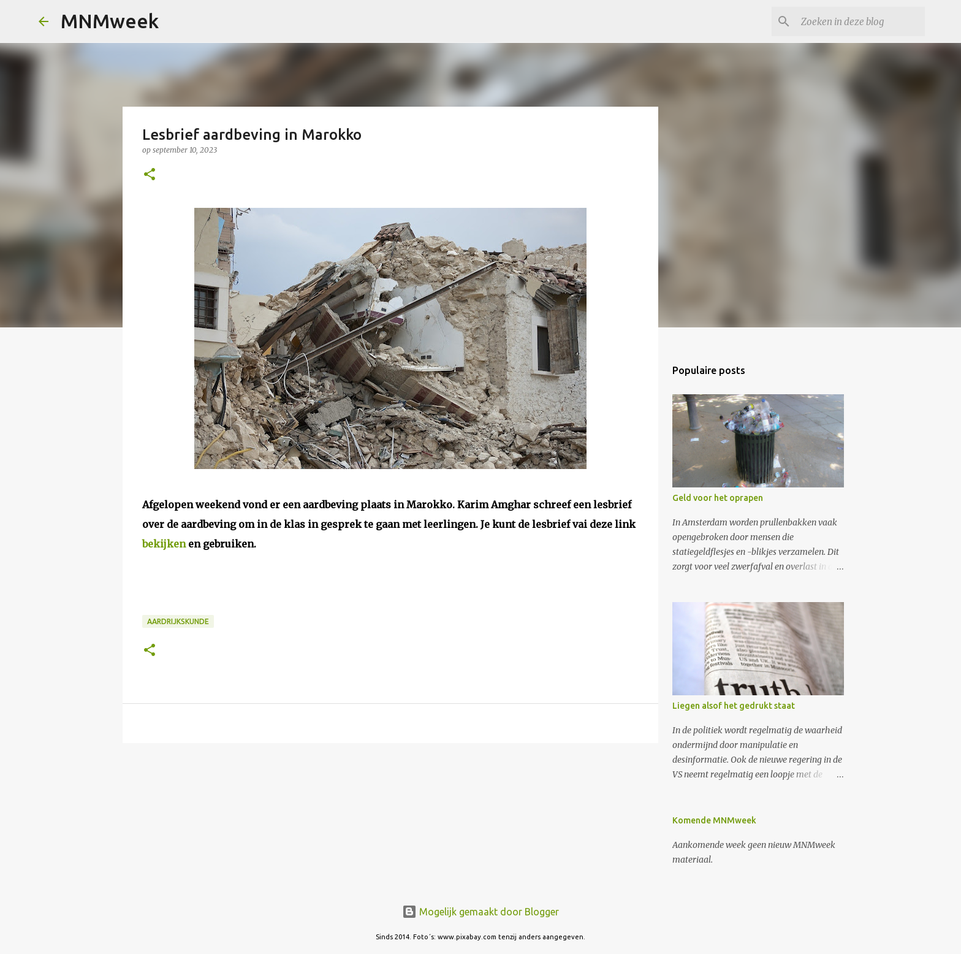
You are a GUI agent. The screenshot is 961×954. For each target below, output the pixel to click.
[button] (149, 175)
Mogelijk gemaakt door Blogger (480, 911)
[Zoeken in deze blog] (860, 21)
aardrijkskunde (178, 621)
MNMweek (110, 21)
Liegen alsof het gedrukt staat (733, 706)
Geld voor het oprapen (717, 498)
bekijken (164, 544)
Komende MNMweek (714, 820)
